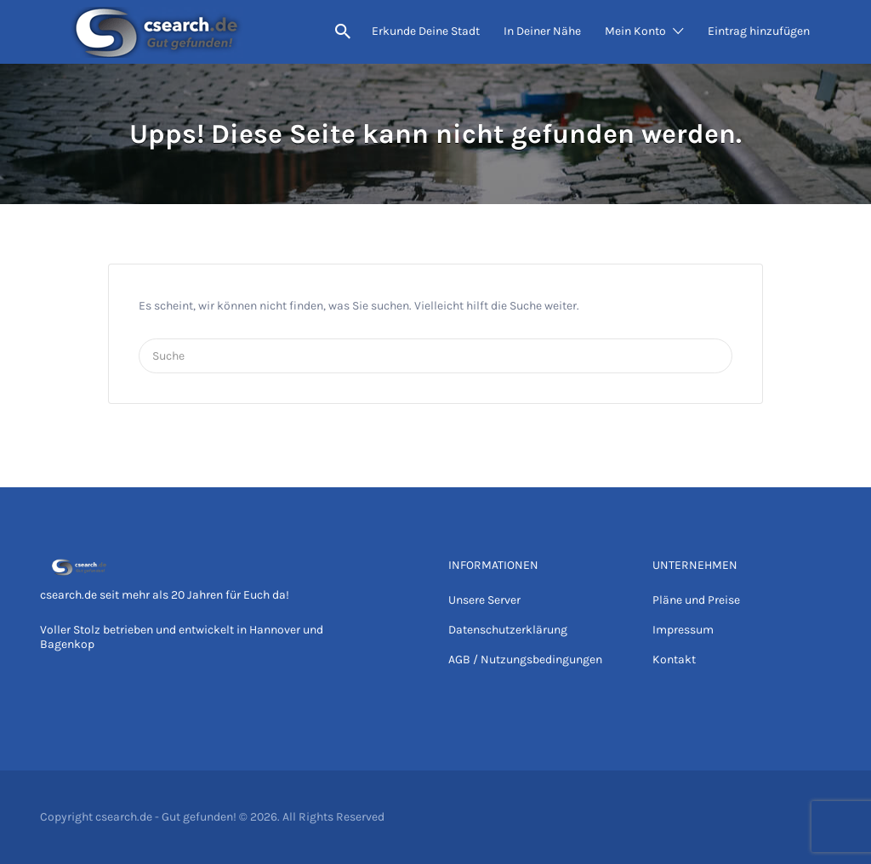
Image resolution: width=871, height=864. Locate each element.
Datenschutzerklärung (507, 629)
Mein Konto (635, 31)
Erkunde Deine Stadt (426, 31)
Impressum (683, 629)
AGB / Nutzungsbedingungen (525, 659)
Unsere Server (484, 600)
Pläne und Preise (696, 600)
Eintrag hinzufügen (759, 31)
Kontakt (674, 659)
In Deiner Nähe (542, 31)
